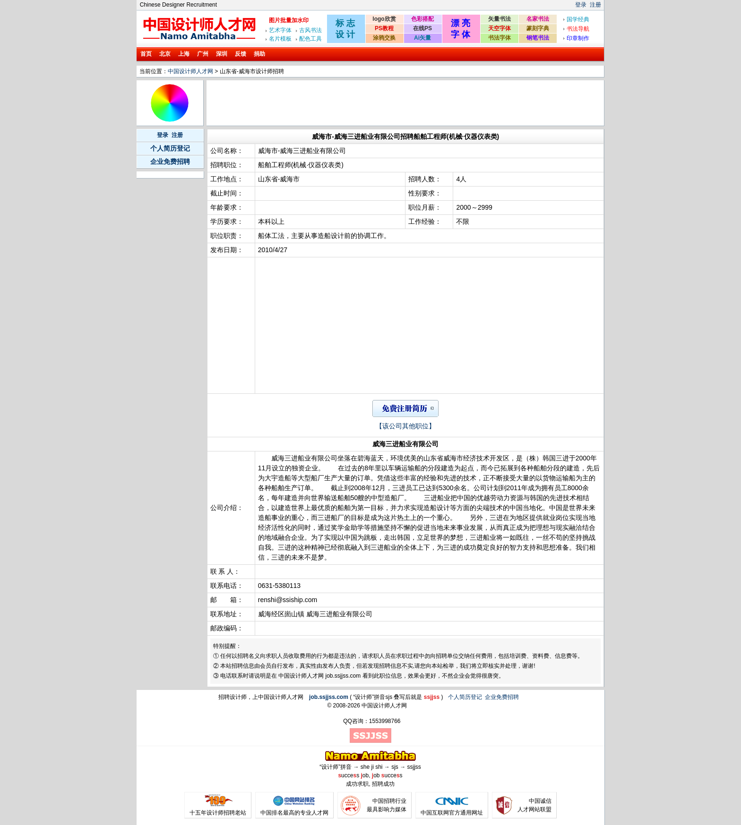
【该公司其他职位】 (405, 426)
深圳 (221, 54)
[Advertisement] (380, 103)
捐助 (259, 54)
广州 (202, 54)
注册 (595, 4)
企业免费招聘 (170, 161)
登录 (580, 4)
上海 (184, 54)
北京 (165, 54)
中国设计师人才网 (190, 71)
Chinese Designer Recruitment (178, 4)
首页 (146, 54)
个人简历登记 (170, 148)
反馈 (240, 54)
